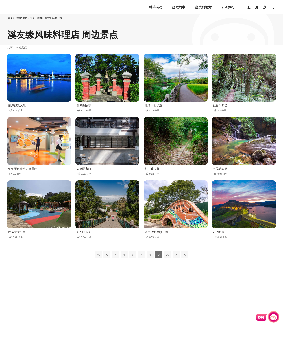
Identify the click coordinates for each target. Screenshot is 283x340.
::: (6, 18)
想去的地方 (203, 7)
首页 (10, 18)
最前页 (98, 254)
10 (167, 254)
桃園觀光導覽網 (31, 7)
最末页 (184, 254)
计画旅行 (228, 7)
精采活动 (155, 7)
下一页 (176, 254)
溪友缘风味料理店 (54, 18)
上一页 (106, 254)
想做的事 (178, 7)
